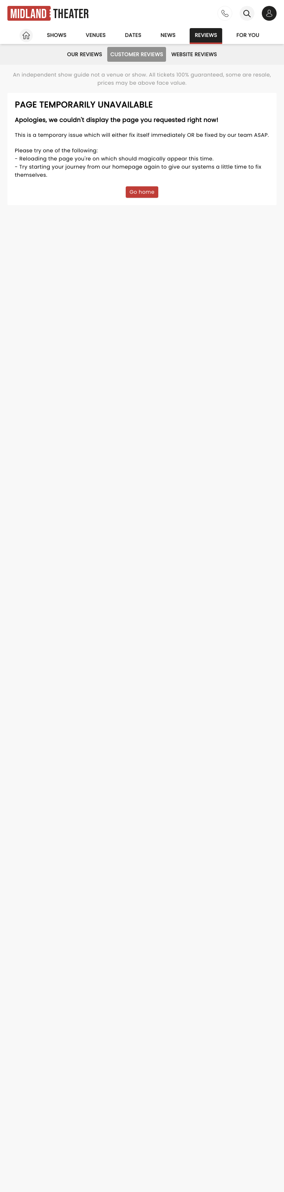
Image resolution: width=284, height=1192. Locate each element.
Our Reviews (84, 54)
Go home (142, 192)
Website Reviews (194, 54)
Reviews (206, 35)
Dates (133, 35)
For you (247, 35)
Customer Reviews (136, 54)
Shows (57, 35)
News (168, 35)
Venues (96, 35)
